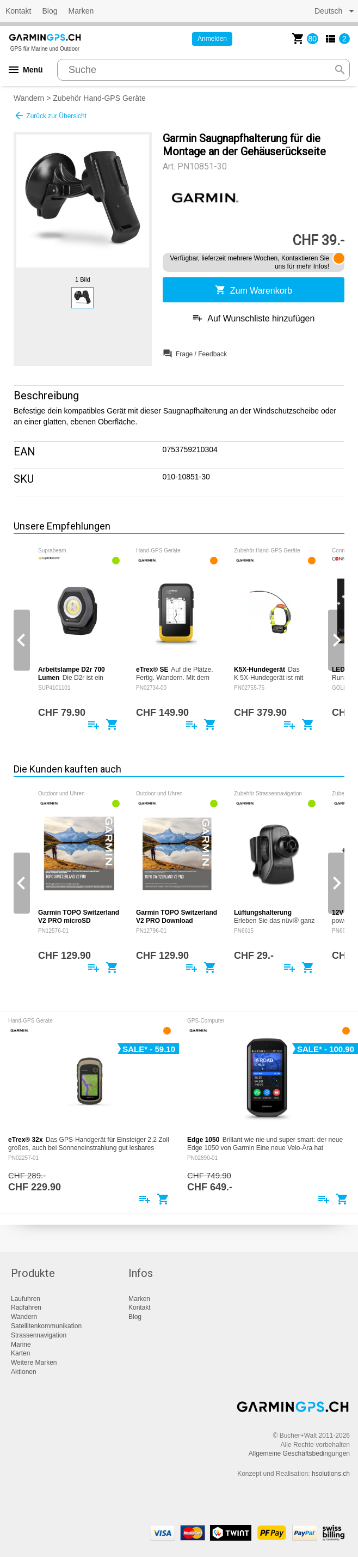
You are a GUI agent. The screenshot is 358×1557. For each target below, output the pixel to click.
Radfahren (26, 1307)
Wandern (29, 98)
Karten (20, 1353)
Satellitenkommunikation (46, 1326)
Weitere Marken (34, 1362)
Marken (81, 11)
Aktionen (23, 1372)
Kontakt (18, 11)
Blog (49, 11)
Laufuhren (25, 1299)
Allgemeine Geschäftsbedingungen (299, 1453)
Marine (21, 1344)
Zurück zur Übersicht (50, 115)
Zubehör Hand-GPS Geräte (99, 98)
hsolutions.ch (331, 1473)
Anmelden (212, 38)
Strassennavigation (38, 1335)
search (340, 69)
